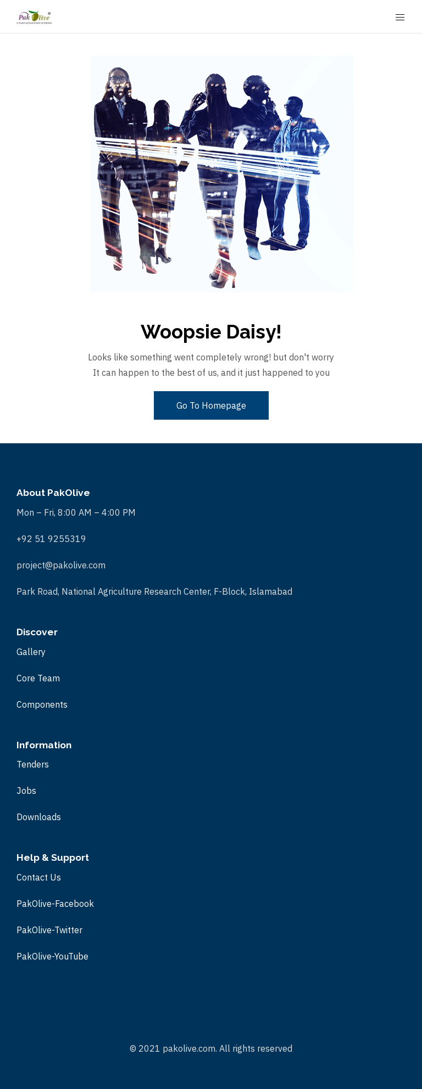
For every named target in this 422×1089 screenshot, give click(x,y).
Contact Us (38, 877)
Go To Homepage (211, 405)
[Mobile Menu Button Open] (400, 17)
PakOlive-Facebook (55, 903)
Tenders (32, 764)
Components (42, 704)
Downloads (38, 816)
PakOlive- (35, 956)
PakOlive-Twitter (49, 929)
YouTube (71, 956)
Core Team (38, 678)
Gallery (31, 651)
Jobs (26, 790)
